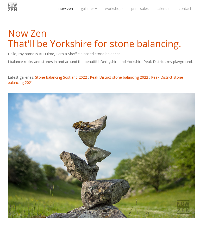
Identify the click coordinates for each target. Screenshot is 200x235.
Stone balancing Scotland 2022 (61, 77)
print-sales (140, 8)
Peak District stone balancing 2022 (119, 77)
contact (185, 8)
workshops (114, 8)
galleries (89, 8)
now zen (66, 8)
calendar (164, 8)
